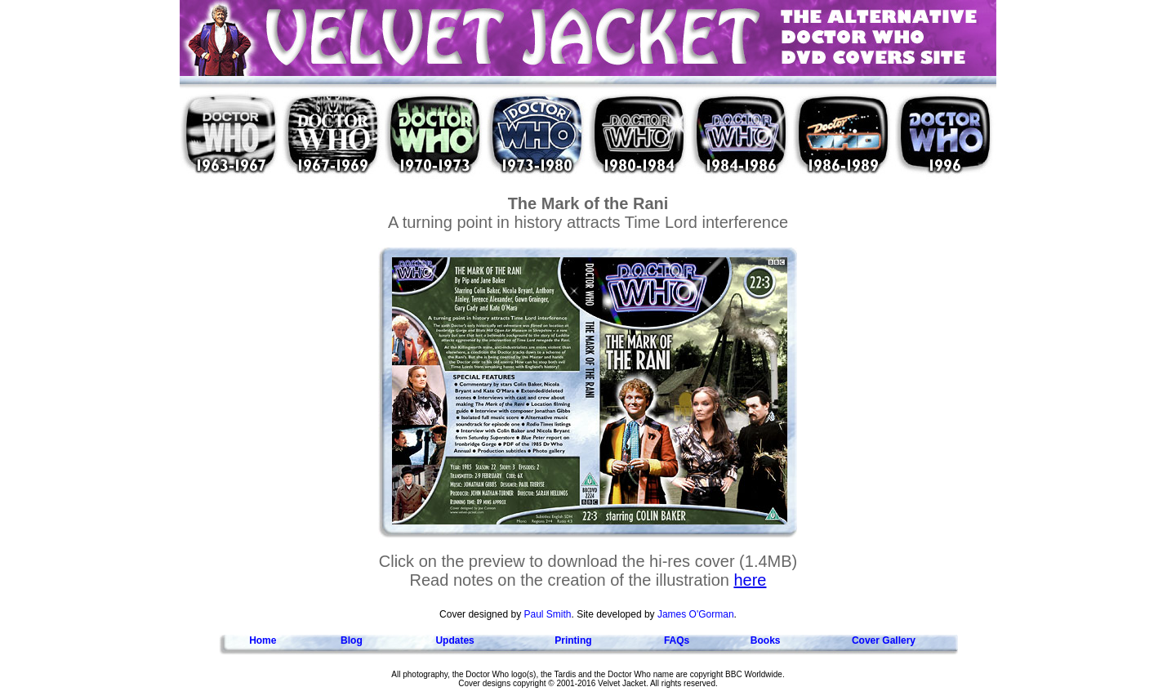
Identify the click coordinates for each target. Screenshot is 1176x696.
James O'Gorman (695, 614)
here (749, 580)
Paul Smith (547, 614)
